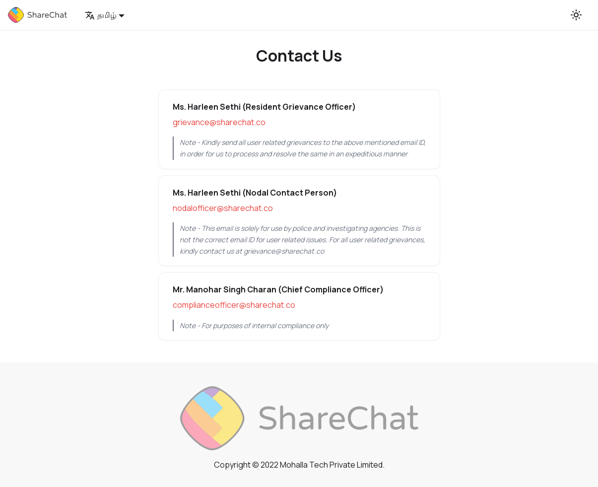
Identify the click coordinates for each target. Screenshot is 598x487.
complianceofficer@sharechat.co (234, 304)
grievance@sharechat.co (219, 122)
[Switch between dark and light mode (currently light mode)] (576, 15)
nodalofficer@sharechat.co (223, 208)
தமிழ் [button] (101, 14)
